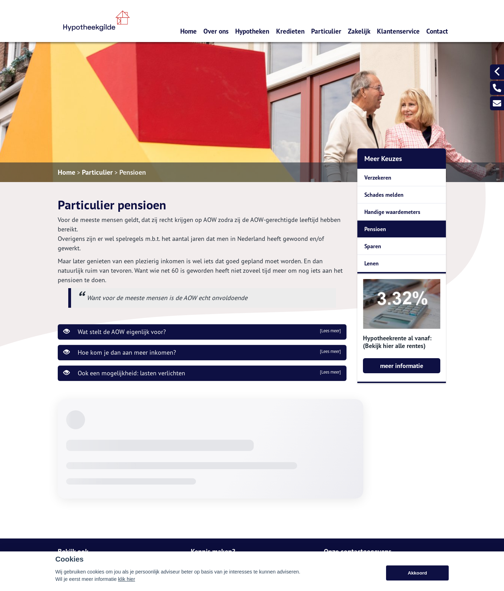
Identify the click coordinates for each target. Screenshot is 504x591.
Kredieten (290, 31)
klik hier (126, 579)
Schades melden (384, 194)
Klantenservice (398, 31)
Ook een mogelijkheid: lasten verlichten (202, 373)
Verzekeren (377, 177)
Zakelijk (359, 31)
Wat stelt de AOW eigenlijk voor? (202, 331)
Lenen (371, 263)
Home (188, 31)
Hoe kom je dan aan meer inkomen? (202, 352)
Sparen (372, 246)
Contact (437, 31)
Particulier (326, 31)
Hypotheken (252, 31)
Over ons (216, 31)
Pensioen (132, 172)
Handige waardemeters (392, 211)
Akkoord (417, 573)
